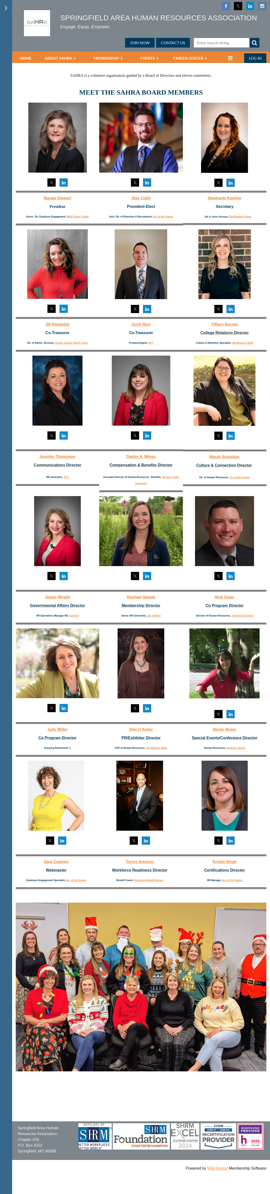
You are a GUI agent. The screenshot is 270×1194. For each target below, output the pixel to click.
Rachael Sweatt (141, 597)
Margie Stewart (57, 198)
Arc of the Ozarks (163, 216)
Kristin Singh (225, 862)
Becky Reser (224, 729)
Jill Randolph (57, 324)
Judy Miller (57, 729)
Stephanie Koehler (224, 198)
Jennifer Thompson (57, 457)
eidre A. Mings (142, 457)
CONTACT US (173, 42)
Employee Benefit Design (148, 880)
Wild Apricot (217, 1168)
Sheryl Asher (141, 729)
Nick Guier (224, 597)
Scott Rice (141, 324)
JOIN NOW (140, 42)
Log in (255, 58)
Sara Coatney (56, 862)
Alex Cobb (140, 198)
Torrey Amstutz (140, 862)
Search (254, 43)
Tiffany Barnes (224, 324)
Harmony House (236, 748)
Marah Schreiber (225, 457)
